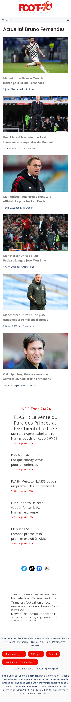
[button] (68, 20)
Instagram (22, 641)
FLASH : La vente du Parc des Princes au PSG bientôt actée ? (35, 423)
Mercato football (39, 638)
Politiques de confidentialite (20, 661)
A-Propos (36, 654)
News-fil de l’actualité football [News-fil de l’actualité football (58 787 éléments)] (33, 614)
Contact (53, 654)
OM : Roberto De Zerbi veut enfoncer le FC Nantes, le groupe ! (27, 507)
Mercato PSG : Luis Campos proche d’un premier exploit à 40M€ (28, 534)
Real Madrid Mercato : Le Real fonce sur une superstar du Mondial (28, 139)
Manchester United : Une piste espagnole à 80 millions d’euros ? (25, 317)
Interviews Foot (58, 638)
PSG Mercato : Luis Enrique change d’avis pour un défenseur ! (27, 460)
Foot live (22, 638)
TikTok (34, 641)
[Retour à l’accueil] (35, 7)
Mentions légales (14, 654)
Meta (12, 641)
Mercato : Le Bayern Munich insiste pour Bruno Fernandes (23, 80)
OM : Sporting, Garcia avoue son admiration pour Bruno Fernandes (27, 376)
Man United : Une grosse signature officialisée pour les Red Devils (27, 199)
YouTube (45, 641)
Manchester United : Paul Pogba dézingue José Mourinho (24, 258)
